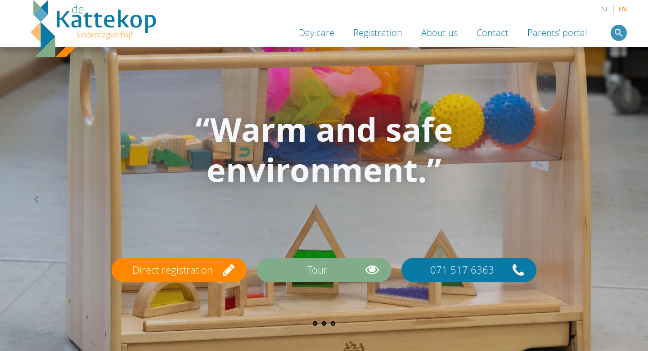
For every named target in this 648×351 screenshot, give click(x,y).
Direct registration (172, 269)
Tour (317, 269)
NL (605, 9)
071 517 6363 (462, 269)
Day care (316, 33)
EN (622, 9)
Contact (492, 33)
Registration (377, 33)
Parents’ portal (557, 33)
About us (439, 33)
